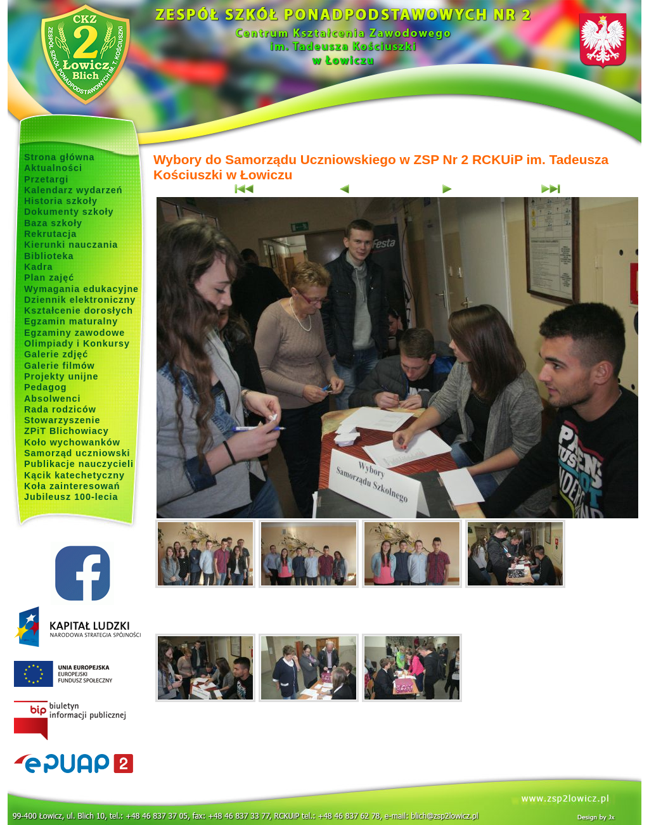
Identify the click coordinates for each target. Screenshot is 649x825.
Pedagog (45, 387)
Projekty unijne (61, 376)
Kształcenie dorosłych (78, 310)
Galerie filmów (59, 366)
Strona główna (59, 157)
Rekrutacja (50, 234)
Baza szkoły (53, 223)
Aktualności (53, 168)
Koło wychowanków (72, 442)
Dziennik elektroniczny (80, 300)
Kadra (38, 267)
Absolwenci (52, 398)
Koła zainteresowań (72, 486)
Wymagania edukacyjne (81, 289)
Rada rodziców (60, 409)
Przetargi (46, 179)
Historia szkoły (61, 201)
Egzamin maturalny (71, 321)
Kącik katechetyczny (74, 475)
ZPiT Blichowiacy (66, 431)
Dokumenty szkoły (69, 212)
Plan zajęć (49, 277)
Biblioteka (49, 256)
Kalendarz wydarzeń (73, 190)
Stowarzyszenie (62, 420)
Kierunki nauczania (71, 245)
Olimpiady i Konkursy (77, 343)
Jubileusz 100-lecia (71, 497)
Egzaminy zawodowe (74, 333)
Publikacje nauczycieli (79, 464)
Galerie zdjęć (56, 354)
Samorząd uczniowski (77, 453)
